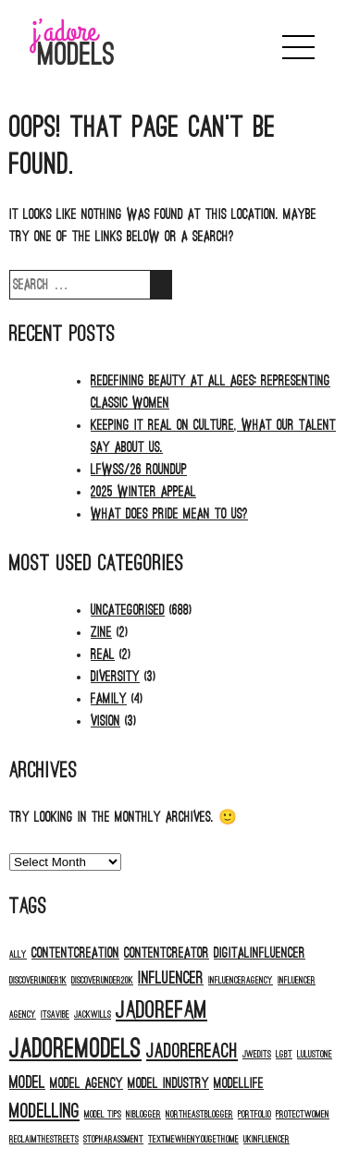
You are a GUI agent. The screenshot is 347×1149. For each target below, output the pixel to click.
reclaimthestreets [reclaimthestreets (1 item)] (44, 1139)
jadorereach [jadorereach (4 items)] (192, 1051)
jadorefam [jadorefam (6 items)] (161, 1010)
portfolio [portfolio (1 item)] (254, 1114)
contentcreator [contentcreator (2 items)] (166, 953)
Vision (105, 721)
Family (109, 698)
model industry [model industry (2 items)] (168, 1083)
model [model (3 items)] (27, 1082)
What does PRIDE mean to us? (169, 513)
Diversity (115, 676)
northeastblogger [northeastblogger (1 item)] (199, 1114)
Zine (101, 632)
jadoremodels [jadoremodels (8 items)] (75, 1048)
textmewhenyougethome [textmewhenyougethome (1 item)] (193, 1139)
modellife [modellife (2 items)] (239, 1083)
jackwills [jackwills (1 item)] (92, 1014)
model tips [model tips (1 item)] (102, 1114)
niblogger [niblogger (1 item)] (143, 1114)
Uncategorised (128, 610)
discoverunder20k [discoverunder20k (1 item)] (102, 980)
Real (103, 654)
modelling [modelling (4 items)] (44, 1111)
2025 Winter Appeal (143, 491)
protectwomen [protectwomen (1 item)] (302, 1114)
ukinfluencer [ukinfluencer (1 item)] (266, 1139)
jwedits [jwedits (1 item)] (256, 1054)
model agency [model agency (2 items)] (86, 1083)
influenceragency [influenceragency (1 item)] (240, 980)
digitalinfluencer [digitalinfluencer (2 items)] (259, 953)
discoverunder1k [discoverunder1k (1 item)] (38, 980)
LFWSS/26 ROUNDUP (139, 469)
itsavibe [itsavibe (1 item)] (55, 1014)
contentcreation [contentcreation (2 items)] (75, 953)
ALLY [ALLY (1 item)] (18, 954)
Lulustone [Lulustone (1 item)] (314, 1054)
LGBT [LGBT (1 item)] (284, 1054)
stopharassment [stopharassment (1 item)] (113, 1139)
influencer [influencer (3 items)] (171, 978)
